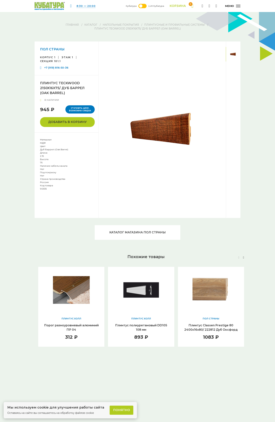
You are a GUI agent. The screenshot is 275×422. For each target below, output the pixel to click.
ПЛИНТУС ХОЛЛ (71, 318)
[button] (243, 257)
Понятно (121, 410)
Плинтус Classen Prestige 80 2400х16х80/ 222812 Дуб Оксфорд (211, 327)
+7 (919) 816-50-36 (56, 67)
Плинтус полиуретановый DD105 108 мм (141, 327)
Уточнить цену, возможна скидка (80, 109)
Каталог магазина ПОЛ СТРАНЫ (137, 232)
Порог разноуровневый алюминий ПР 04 (71, 327)
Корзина (181, 6)
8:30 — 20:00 (85, 6)
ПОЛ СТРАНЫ (52, 49)
